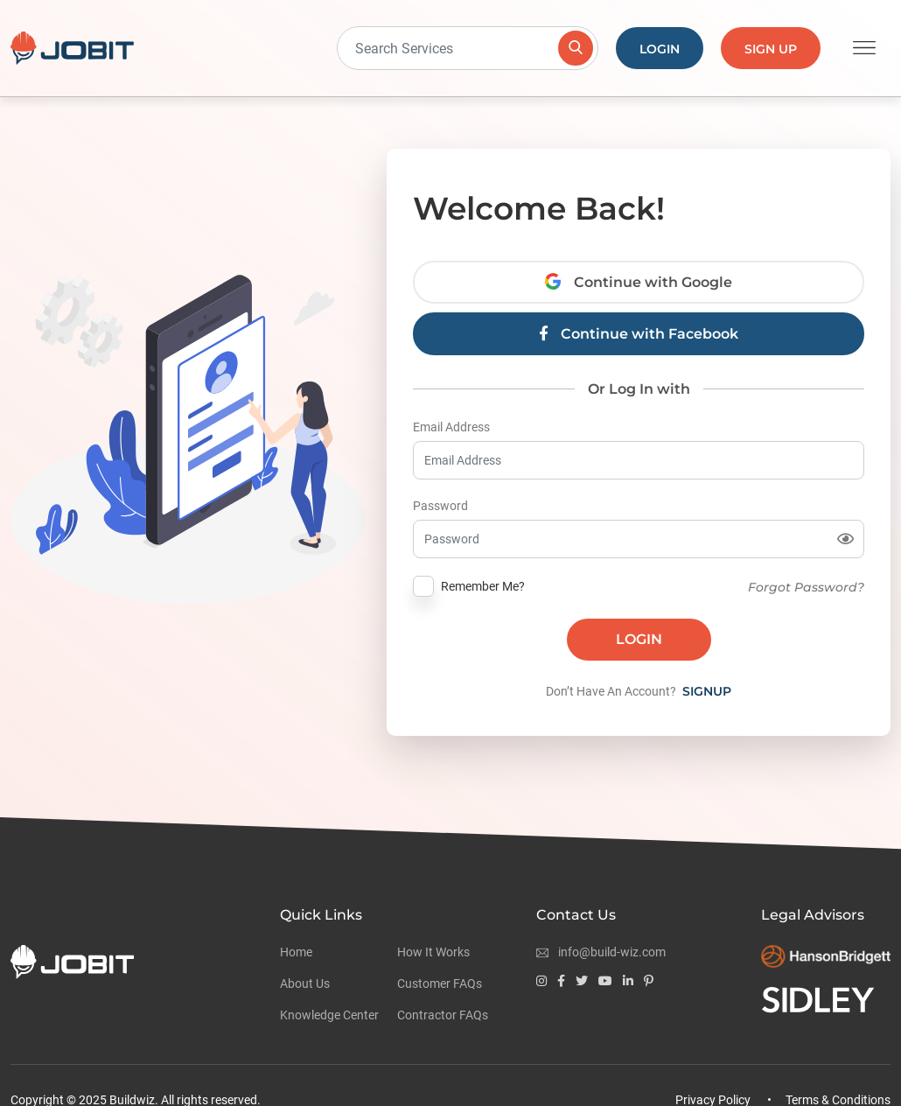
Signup (706, 691)
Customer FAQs (439, 983)
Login (659, 49)
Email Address (451, 427)
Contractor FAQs (442, 1015)
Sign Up (770, 49)
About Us (305, 983)
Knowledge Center (329, 1015)
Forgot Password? (806, 587)
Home (296, 952)
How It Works (433, 952)
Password (440, 506)
